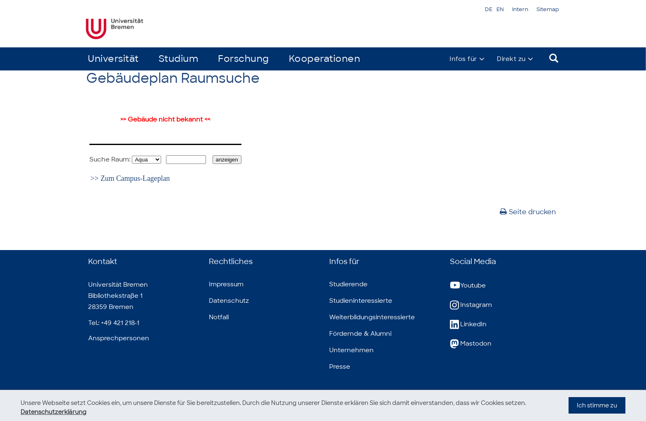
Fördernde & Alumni (360, 334)
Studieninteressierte (360, 301)
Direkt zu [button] (511, 59)
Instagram (471, 305)
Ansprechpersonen (118, 338)
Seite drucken (528, 212)
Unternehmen (351, 350)
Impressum (226, 284)
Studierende (348, 284)
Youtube (468, 286)
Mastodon (471, 344)
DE (488, 9)
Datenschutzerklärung (54, 412)
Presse (339, 367)
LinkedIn (468, 324)
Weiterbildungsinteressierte (372, 317)
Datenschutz (229, 301)
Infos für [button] (463, 59)
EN (500, 9)
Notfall (219, 317)
